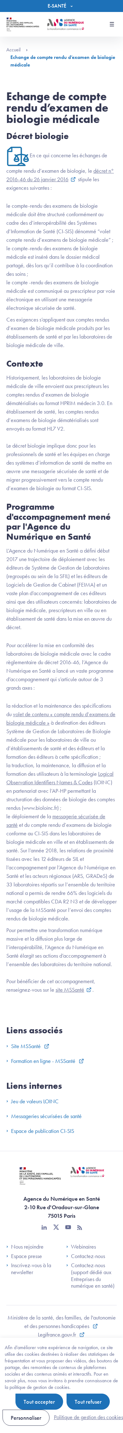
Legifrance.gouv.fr (57, 1334)
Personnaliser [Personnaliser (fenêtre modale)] (26, 1417)
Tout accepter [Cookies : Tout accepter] (39, 1401)
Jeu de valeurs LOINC (32, 1101)
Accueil (17, 49)
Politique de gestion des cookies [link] (88, 1417)
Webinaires (81, 1246)
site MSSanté (70, 989)
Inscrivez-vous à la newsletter (28, 1268)
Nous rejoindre (25, 1246)
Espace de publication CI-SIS (40, 1130)
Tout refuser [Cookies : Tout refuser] (88, 1401)
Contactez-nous (85, 1256)
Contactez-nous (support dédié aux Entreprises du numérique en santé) (90, 1275)
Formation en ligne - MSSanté (41, 1061)
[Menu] (61, 6)
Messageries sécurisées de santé (44, 1116)
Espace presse (24, 1256)
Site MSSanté (24, 1046)
